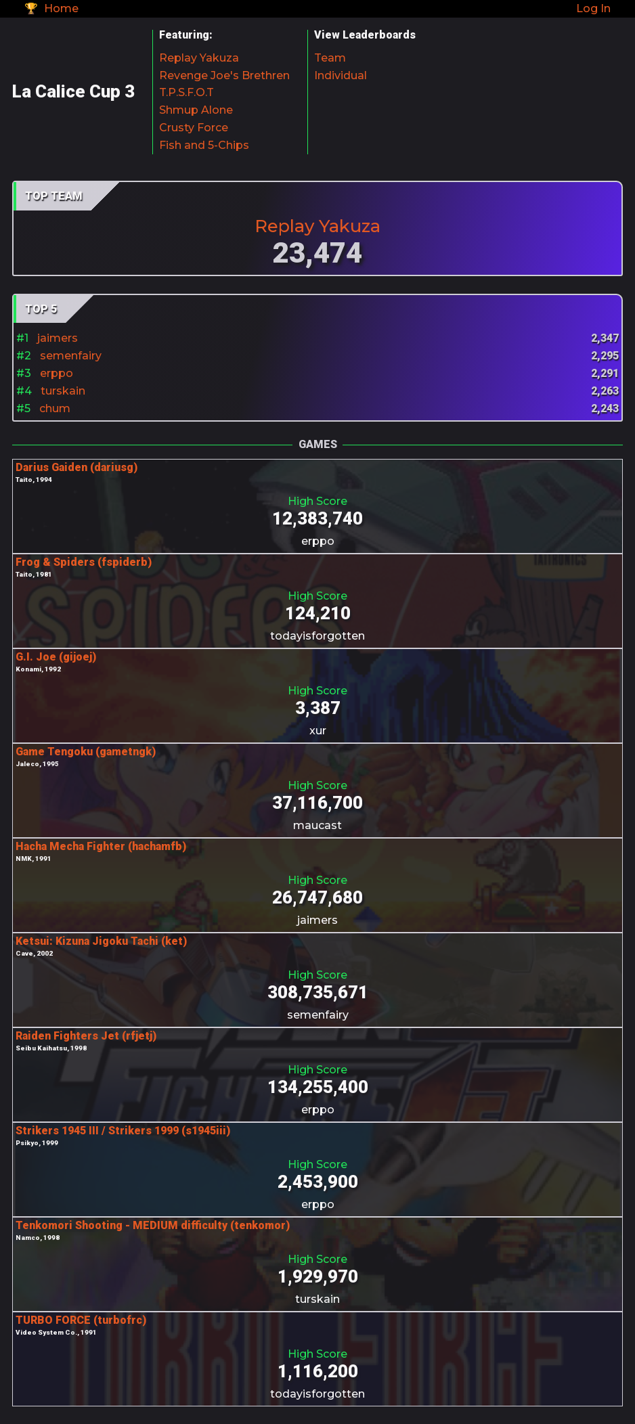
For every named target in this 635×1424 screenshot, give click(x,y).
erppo (56, 373)
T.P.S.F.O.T (186, 92)
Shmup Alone (196, 110)
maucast (317, 825)
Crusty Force (193, 127)
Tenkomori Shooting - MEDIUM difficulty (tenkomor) (153, 1225)
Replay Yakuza (199, 57)
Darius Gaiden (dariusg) (76, 467)
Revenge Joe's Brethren (224, 75)
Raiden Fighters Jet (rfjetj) (86, 1035)
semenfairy (71, 355)
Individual (340, 75)
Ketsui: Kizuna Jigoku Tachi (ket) (101, 941)
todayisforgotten (317, 635)
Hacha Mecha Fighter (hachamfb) (101, 846)
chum (54, 408)
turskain (63, 390)
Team (330, 57)
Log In (593, 8)
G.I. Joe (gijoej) (56, 656)
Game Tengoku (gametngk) (86, 751)
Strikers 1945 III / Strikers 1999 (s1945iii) (123, 1130)
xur (317, 730)
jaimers (57, 338)
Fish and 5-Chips (204, 145)
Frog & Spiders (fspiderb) (84, 562)
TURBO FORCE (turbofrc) (81, 1320)
